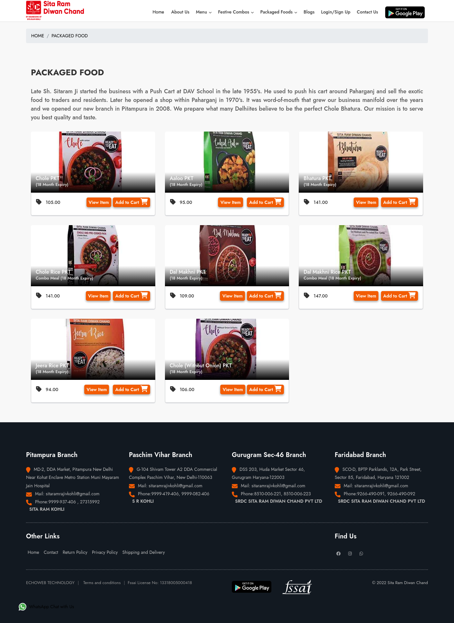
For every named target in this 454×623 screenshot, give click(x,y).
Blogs (309, 12)
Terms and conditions (102, 583)
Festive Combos (236, 12)
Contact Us (367, 12)
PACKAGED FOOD (69, 35)
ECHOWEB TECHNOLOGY (50, 583)
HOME (37, 35)
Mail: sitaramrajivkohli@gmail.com (67, 493)
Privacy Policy (105, 552)
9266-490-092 (401, 493)
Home (158, 12)
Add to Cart (131, 202)
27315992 (90, 502)
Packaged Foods (278, 12)
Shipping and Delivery (143, 552)
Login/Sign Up (335, 12)
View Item (99, 202)
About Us (180, 12)
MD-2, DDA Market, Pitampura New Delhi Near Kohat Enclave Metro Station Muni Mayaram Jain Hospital (72, 477)
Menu (204, 12)
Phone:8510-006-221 (261, 493)
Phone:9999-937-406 (56, 502)
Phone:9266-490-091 (364, 493)
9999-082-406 (195, 493)
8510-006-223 (297, 493)
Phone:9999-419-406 (158, 493)
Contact (51, 552)
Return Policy (75, 552)
